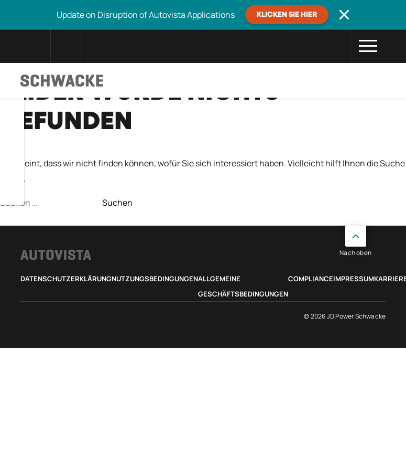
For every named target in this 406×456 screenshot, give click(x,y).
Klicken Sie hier (287, 14)
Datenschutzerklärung (66, 278)
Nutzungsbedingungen (155, 278)
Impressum (353, 278)
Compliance (310, 278)
